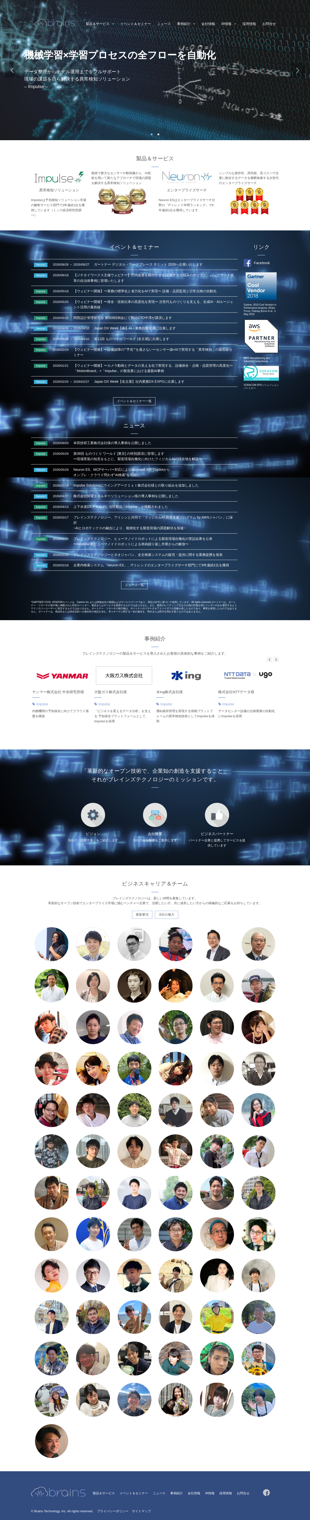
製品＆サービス (97, 24)
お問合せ (269, 24)
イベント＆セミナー (135, 24)
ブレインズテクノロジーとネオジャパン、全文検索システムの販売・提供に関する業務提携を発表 (148, 555)
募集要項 (142, 914)
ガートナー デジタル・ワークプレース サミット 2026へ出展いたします (148, 264)
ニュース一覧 (134, 585)
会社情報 (208, 24)
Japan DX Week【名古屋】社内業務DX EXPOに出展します (139, 381)
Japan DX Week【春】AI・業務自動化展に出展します (135, 328)
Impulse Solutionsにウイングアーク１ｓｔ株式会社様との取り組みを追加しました (136, 485)
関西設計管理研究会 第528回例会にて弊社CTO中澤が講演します (122, 318)
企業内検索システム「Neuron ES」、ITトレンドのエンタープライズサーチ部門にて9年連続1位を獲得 (151, 565)
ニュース (164, 24)
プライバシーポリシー (112, 1511)
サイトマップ (141, 1511)
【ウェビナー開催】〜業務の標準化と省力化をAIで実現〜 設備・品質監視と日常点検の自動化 (145, 291)
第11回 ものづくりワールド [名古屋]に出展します (131, 339)
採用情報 (249, 24)
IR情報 (226, 24)
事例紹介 (184, 24)
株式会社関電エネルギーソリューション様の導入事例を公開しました (125, 496)
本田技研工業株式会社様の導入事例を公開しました (112, 443)
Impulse (42, 704)
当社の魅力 (166, 914)
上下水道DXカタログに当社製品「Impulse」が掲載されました (120, 507)
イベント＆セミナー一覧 (134, 401)
